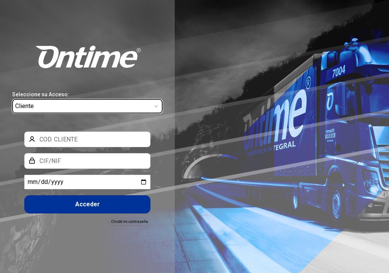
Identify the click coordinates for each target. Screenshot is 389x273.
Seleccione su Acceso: (40, 94)
